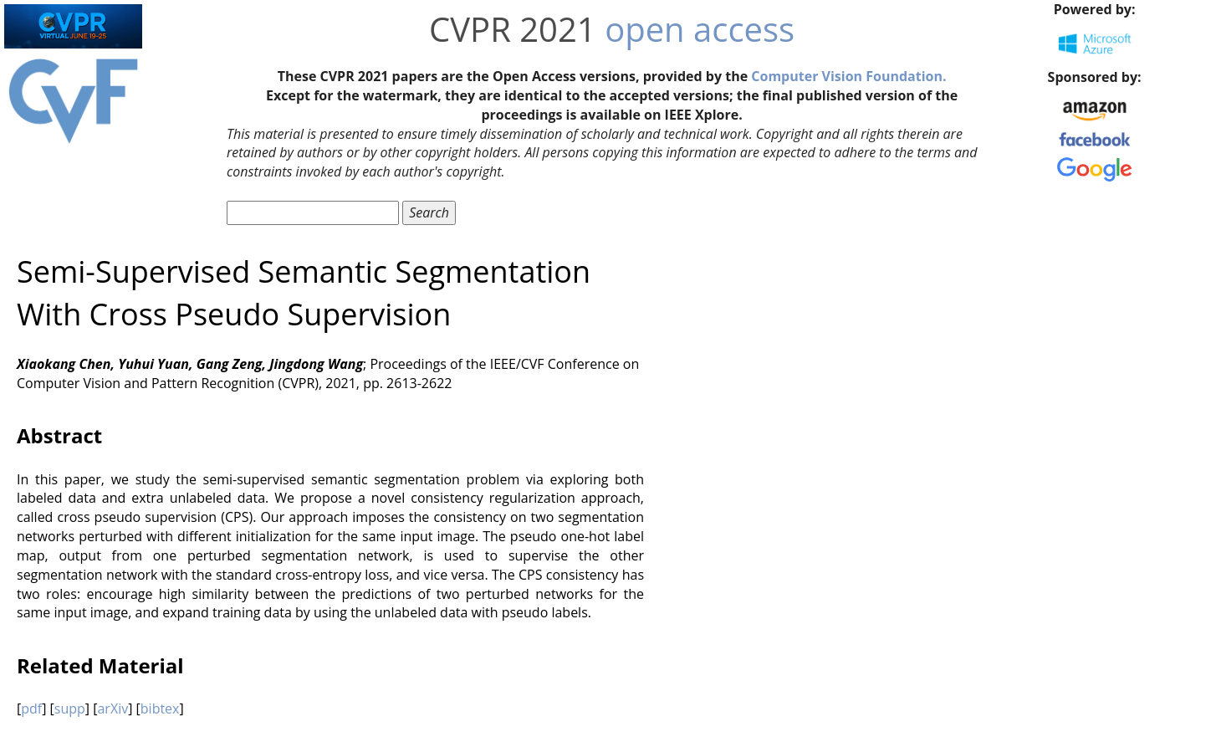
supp (69, 708)
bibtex (160, 708)
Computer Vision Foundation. (848, 76)
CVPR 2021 (512, 29)
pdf (31, 708)
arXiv (112, 708)
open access (699, 29)
